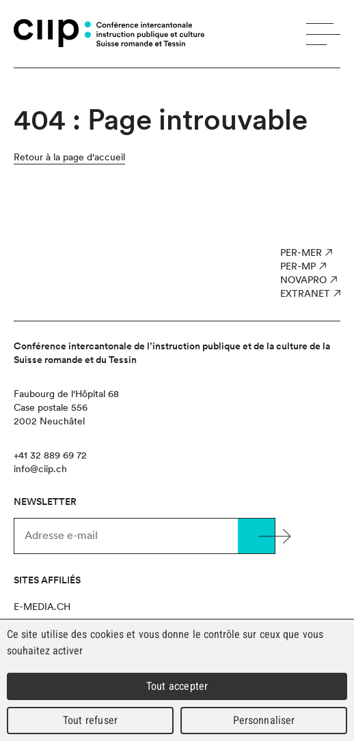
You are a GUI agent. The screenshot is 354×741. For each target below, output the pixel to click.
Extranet (305, 293)
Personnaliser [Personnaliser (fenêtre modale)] (264, 720)
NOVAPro (303, 279)
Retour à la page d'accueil (69, 156)
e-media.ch (42, 606)
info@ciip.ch (40, 468)
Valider (256, 536)
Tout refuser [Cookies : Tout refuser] (90, 720)
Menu (323, 34)
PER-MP (298, 266)
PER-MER (301, 252)
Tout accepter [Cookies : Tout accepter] (177, 686)
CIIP (52, 33)
